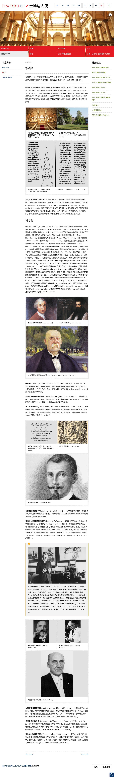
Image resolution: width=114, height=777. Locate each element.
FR (74, 5)
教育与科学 (5, 54)
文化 (31, 54)
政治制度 (61, 48)
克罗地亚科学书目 (98, 87)
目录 (96, 767)
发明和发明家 (7, 77)
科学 (4, 72)
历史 (31, 48)
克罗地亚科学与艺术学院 (101, 77)
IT (84, 5)
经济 (88, 48)
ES (68, 5)
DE (57, 5)
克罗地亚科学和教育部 (100, 67)
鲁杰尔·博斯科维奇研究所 (101, 82)
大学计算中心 (97, 110)
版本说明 (106, 767)
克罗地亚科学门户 (98, 92)
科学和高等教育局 (98, 72)
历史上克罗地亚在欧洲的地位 (98, 54)
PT (96, 5)
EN (62, 5)
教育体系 (5, 67)
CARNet (95, 105)
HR (79, 5)
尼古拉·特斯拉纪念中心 (100, 115)
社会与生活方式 (64, 54)
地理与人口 (5, 48)
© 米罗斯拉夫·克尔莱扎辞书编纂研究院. (17, 766)
